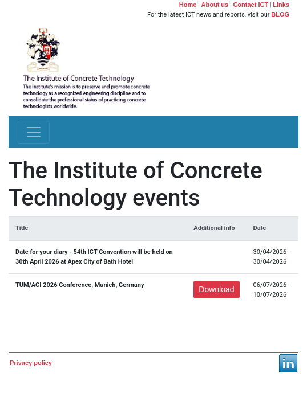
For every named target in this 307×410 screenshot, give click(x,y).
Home (188, 4)
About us (215, 4)
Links (281, 4)
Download (216, 289)
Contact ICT (250, 4)
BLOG (280, 14)
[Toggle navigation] (34, 132)
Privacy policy (31, 362)
